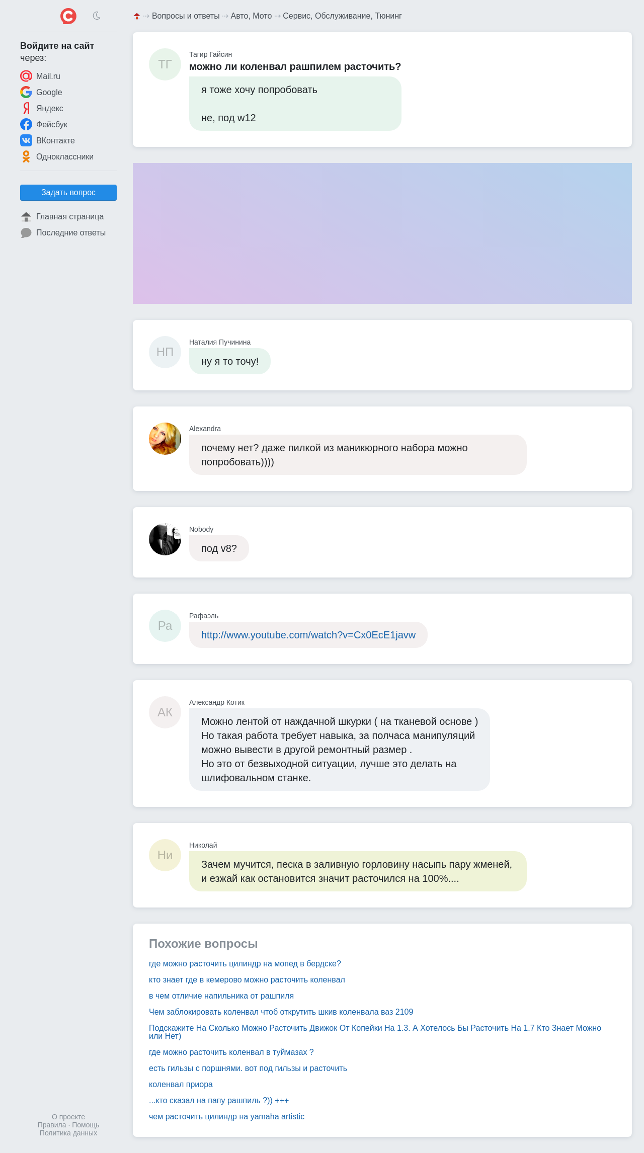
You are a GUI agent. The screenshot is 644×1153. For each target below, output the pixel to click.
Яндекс (41, 108)
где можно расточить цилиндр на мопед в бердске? (245, 963)
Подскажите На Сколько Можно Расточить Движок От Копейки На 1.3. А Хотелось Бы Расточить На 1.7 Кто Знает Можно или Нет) (375, 1032)
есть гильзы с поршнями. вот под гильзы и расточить (248, 1068)
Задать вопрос (68, 192)
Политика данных (68, 1133)
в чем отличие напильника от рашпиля (221, 996)
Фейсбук (43, 124)
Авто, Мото (251, 16)
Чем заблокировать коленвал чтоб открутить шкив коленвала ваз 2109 (281, 1012)
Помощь (85, 1125)
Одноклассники (57, 156)
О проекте (68, 1117)
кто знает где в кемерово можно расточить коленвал (247, 979)
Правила (52, 1125)
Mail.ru (40, 76)
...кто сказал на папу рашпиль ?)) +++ (219, 1100)
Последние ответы (63, 233)
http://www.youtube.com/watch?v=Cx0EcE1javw (308, 634)
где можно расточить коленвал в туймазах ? (231, 1052)
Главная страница (62, 217)
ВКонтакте (47, 140)
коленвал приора (181, 1084)
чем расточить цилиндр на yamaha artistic (226, 1116)
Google (41, 92)
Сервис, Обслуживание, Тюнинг (342, 16)
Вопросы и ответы (186, 16)
